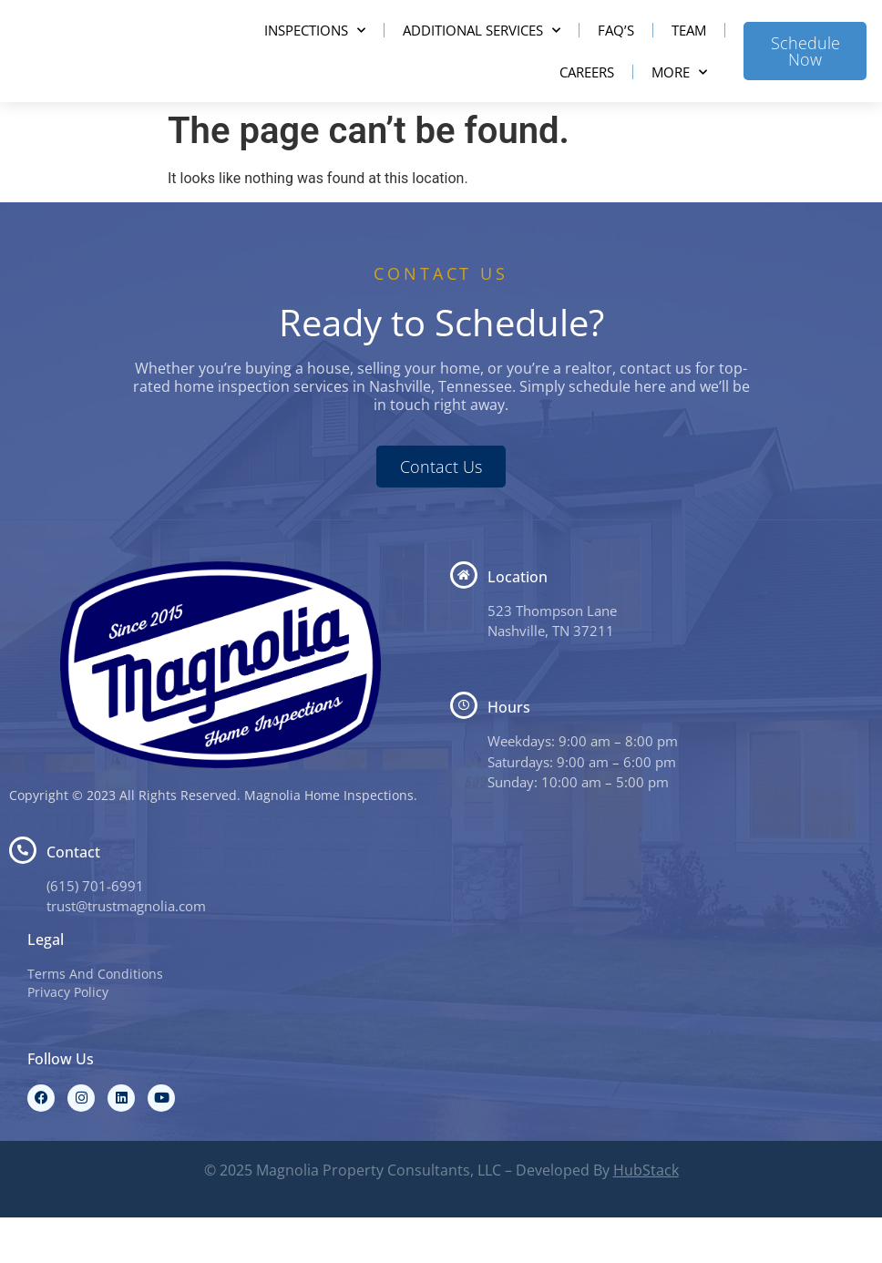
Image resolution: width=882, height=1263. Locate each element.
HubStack (646, 1216)
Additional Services (481, 53)
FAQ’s (616, 53)
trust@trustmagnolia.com (126, 951)
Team (689, 53)
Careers (586, 95)
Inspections (314, 53)
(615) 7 (68, 931)
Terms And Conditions (95, 1019)
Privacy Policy (67, 1037)
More (679, 95)
